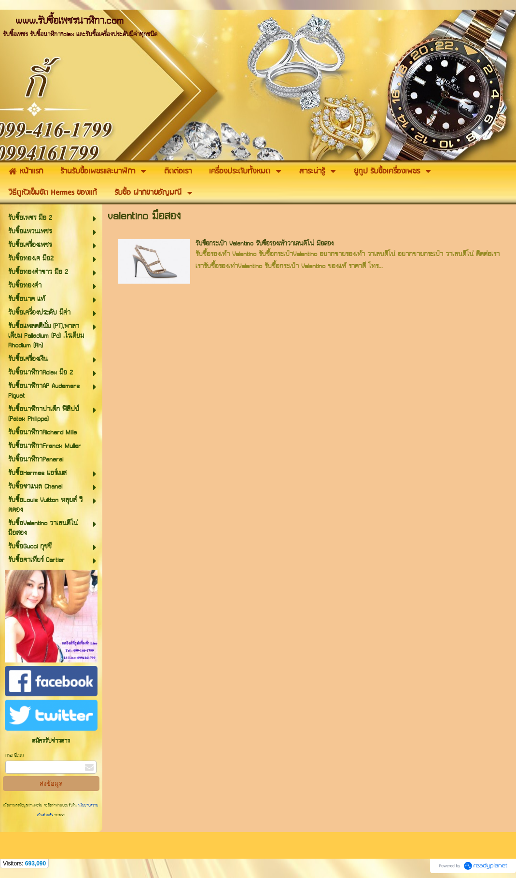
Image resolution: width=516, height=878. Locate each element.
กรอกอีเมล (14, 755)
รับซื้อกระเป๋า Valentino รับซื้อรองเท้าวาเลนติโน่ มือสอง (264, 243)
